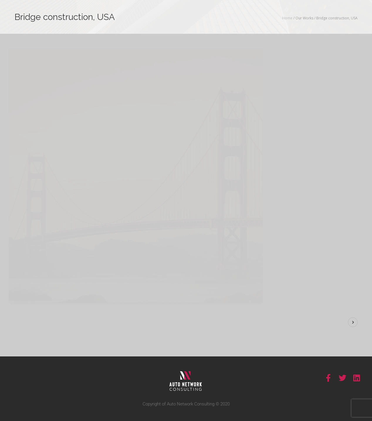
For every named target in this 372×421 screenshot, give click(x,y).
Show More (297, 104)
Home (287, 18)
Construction (336, 177)
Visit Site (319, 203)
